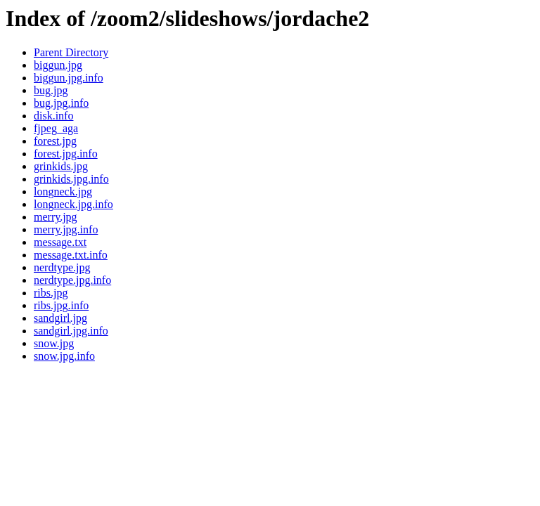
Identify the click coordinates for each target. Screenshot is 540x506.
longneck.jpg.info (73, 204)
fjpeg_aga (56, 128)
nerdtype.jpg (62, 267)
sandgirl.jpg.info (71, 331)
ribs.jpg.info (61, 305)
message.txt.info (71, 255)
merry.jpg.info (66, 229)
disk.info (53, 116)
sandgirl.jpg (60, 318)
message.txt (60, 242)
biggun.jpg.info (68, 78)
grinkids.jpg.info (71, 179)
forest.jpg (55, 141)
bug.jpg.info (61, 103)
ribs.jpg (51, 293)
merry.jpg (55, 217)
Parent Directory (71, 52)
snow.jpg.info (64, 356)
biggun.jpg (58, 65)
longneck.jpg (63, 191)
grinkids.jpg (61, 166)
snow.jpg (54, 343)
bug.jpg (51, 90)
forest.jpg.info (66, 154)
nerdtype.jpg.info (72, 280)
